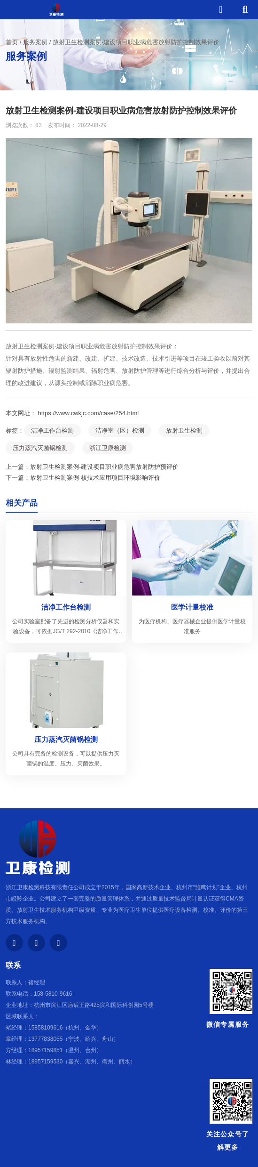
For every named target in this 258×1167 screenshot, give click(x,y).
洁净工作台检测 (52, 430)
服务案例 (35, 42)
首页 (13, 42)
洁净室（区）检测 (119, 430)
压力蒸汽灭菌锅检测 (40, 447)
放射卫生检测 (184, 430)
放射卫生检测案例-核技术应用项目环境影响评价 (95, 477)
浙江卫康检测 (107, 447)
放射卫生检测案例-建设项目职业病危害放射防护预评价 (104, 466)
